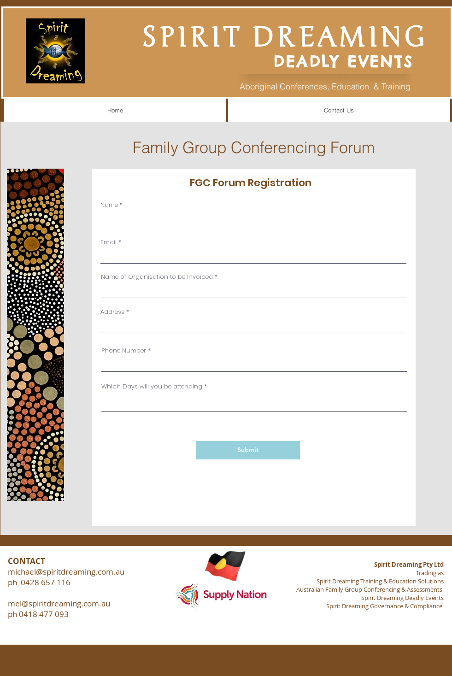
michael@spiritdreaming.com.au (66, 571)
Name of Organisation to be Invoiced (157, 277)
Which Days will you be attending (151, 386)
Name (109, 205)
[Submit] (248, 450)
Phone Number (123, 350)
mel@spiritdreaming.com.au (59, 603)
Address (112, 312)
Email (108, 242)
